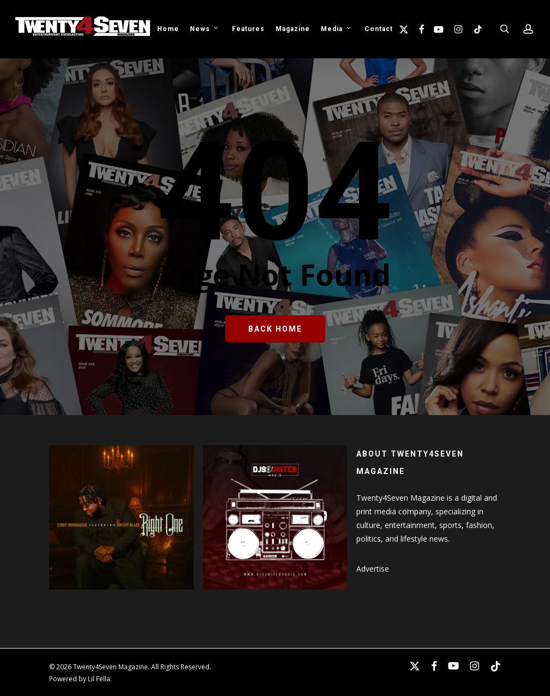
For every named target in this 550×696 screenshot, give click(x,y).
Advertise (372, 568)
